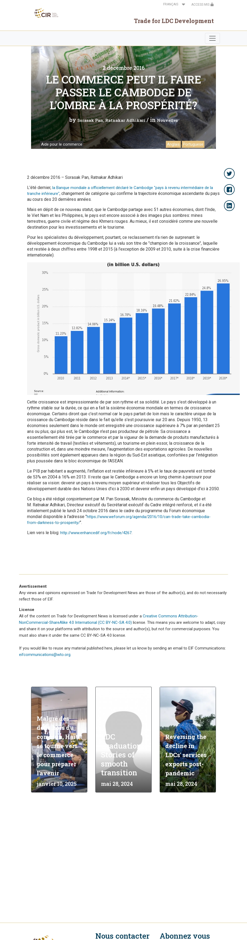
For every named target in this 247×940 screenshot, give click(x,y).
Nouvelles (167, 120)
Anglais (173, 144)
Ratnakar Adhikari (125, 120)
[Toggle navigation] (212, 38)
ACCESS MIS (202, 4)
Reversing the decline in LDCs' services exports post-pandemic (186, 755)
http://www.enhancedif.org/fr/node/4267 (96, 532)
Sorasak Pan (90, 120)
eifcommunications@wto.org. (45, 654)
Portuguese (193, 144)
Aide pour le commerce (61, 144)
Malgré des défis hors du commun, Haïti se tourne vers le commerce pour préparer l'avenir (58, 746)
